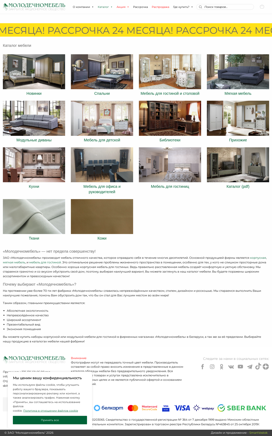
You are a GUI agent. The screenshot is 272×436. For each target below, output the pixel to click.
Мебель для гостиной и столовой (170, 93)
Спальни (102, 93)
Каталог (105, 7)
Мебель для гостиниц (170, 186)
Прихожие (238, 140)
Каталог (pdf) (237, 186)
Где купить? (183, 7)
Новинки (34, 93)
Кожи (101, 238)
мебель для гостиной (45, 262)
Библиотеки (170, 140)
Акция (123, 7)
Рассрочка (140, 7)
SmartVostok (258, 432)
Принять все (50, 420)
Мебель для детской (102, 140)
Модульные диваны (34, 140)
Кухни (34, 186)
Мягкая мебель (238, 93)
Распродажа (160, 7)
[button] (92, 7)
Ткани (34, 238)
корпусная (258, 258)
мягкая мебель (14, 262)
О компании (83, 7)
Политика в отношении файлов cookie (50, 410)
